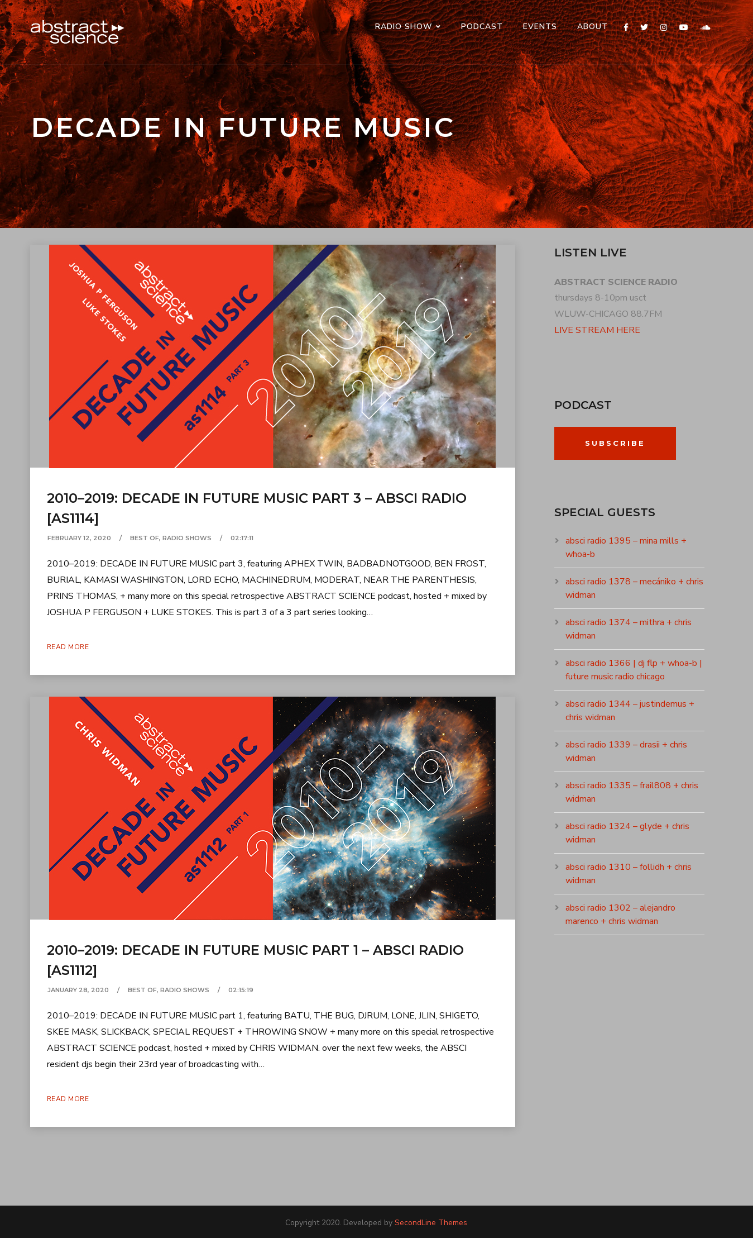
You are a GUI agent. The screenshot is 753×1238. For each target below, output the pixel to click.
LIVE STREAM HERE (597, 330)
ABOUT (592, 26)
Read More (68, 646)
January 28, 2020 (78, 990)
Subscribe (615, 443)
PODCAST (482, 26)
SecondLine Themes (431, 1222)
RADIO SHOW (404, 26)
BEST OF (144, 538)
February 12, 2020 (79, 538)
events (540, 26)
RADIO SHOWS (187, 538)
